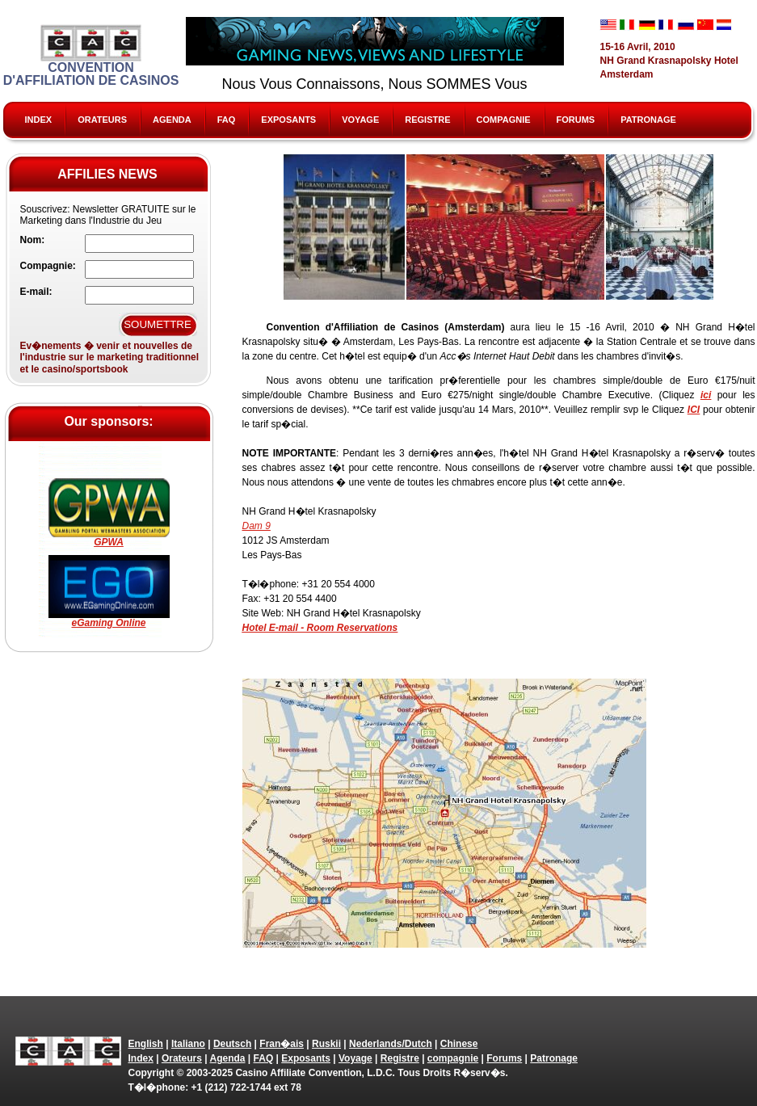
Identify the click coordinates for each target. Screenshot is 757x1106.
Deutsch (232, 1043)
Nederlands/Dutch (390, 1043)
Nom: (32, 240)
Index (39, 119)
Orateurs (102, 119)
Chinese (459, 1043)
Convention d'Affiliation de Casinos (91, 55)
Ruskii (326, 1043)
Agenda (172, 119)
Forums (576, 119)
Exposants (288, 119)
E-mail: (36, 291)
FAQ (226, 119)
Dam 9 (256, 526)
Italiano (188, 1043)
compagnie (504, 119)
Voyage (360, 119)
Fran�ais (281, 1043)
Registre (427, 119)
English (145, 1043)
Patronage (648, 119)
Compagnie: (48, 265)
